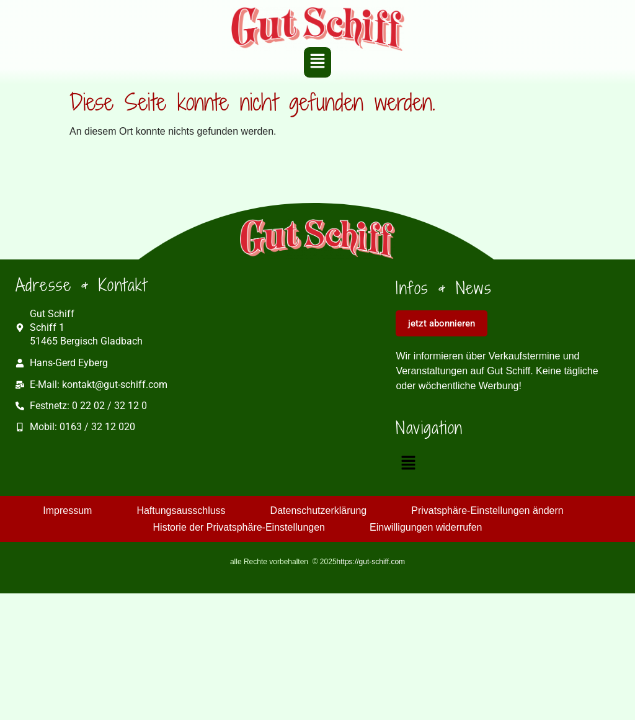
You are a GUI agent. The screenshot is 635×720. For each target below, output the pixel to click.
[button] (317, 62)
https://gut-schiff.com (371, 561)
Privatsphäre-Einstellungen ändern (487, 510)
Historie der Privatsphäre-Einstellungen (239, 527)
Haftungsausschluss (180, 510)
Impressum (67, 510)
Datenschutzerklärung (318, 510)
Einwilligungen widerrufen (426, 527)
